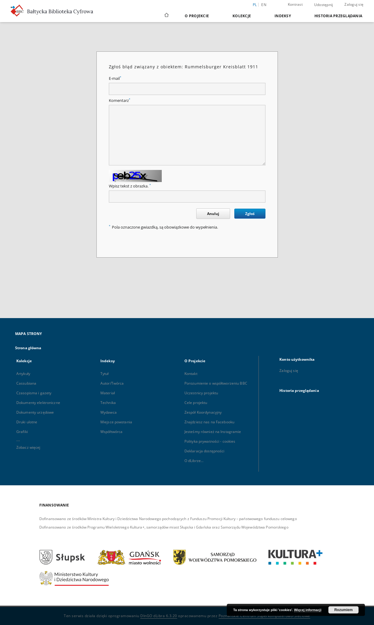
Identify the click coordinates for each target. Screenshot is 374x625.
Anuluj (213, 213)
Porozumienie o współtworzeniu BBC (215, 383)
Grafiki (22, 431)
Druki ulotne (26, 422)
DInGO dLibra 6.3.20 (158, 615)
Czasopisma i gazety (33, 393)
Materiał (107, 393)
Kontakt (190, 373)
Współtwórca (111, 431)
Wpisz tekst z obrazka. (130, 186)
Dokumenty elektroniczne (38, 402)
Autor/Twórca (112, 383)
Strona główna (28, 347)
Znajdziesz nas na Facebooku (209, 422)
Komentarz (119, 100)
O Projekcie (197, 15)
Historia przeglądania (338, 15)
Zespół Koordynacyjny (203, 412)
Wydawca (108, 412)
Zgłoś (250, 213)
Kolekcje (242, 15)
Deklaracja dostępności (204, 451)
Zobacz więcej (28, 447)
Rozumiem (343, 610)
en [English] (263, 5)
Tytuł (104, 373)
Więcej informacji (307, 610)
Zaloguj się (353, 4)
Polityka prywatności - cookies (210, 441)
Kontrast (295, 4)
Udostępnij (323, 4)
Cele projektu (195, 402)
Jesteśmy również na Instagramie (212, 431)
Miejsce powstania (116, 422)
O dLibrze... (193, 460)
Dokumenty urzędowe (35, 412)
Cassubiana (26, 383)
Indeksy (283, 15)
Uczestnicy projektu (201, 393)
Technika (108, 402)
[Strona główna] (166, 15)
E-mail (115, 78)
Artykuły (23, 373)
